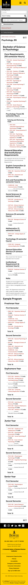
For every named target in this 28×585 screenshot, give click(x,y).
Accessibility (14, 561)
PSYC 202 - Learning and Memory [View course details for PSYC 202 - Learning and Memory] (16, 67)
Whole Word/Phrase (8, 24)
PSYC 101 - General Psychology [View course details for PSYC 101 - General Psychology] (15, 60)
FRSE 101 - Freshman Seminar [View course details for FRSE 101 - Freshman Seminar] (16, 269)
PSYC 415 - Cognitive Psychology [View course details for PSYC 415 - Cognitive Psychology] (16, 101)
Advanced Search (6, 28)
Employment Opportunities (14, 556)
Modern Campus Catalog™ (17, 583)
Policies (14, 558)
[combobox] (14, 12)
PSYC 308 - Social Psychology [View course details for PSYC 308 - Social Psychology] (15, 84)
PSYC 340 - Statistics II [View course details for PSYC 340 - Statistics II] (13, 95)
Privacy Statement (14, 568)
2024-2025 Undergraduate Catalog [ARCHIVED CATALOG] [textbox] (14, 20)
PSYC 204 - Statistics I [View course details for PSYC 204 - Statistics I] (13, 71)
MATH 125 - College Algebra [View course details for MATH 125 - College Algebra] (16, 233)
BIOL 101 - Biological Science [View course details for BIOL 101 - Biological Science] (16, 219)
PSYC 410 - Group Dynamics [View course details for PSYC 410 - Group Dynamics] (17, 130)
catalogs (6, 581)
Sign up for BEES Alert (14, 570)
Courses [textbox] (4, 12)
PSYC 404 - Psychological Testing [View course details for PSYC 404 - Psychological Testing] (16, 97)
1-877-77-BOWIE (19, 541)
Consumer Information (14, 566)
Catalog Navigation (8, 32)
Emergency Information (14, 563)
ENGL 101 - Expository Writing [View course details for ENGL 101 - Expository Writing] (16, 171)
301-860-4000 (8, 541)
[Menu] (20, 2)
